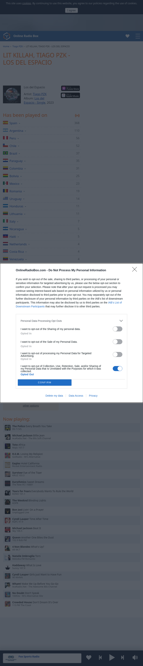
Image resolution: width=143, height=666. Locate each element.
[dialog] (71, 333)
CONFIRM (45, 382)
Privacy (93, 395)
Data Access (76, 395)
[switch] (117, 328)
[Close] (135, 270)
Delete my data (54, 395)
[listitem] (71, 321)
